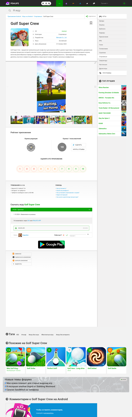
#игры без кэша (34, 334)
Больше (123, 379)
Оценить (77, 145)
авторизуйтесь (48, 413)
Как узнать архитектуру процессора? (67, 197)
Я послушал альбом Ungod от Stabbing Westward (30, 386)
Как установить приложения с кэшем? (67, 192)
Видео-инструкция (61, 195)
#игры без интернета (62, 334)
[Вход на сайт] (124, 3)
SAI (29, 220)
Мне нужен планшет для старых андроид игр (28, 383)
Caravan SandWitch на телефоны (22, 390)
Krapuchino (25, 235)
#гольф (23, 334)
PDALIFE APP (37, 220)
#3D (17, 334)
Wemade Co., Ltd (61, 37)
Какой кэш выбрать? (62, 190)
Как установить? (61, 188)
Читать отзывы (78, 149)
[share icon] (90, 16)
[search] (62, 10)
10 (83, 169)
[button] (95, 62)
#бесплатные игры (47, 334)
